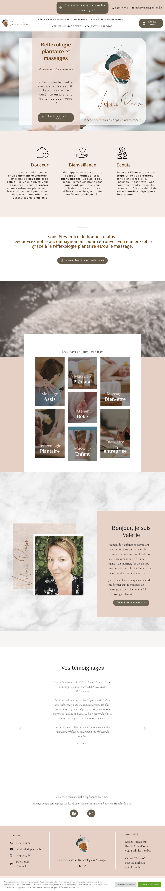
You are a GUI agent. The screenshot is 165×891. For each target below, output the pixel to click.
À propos (106, 27)
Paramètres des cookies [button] (126, 884)
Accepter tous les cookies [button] (149, 884)
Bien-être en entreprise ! (107, 20)
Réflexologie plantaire (54, 20)
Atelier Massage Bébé (66, 27)
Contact (91, 27)
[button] (20, 728)
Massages (80, 20)
